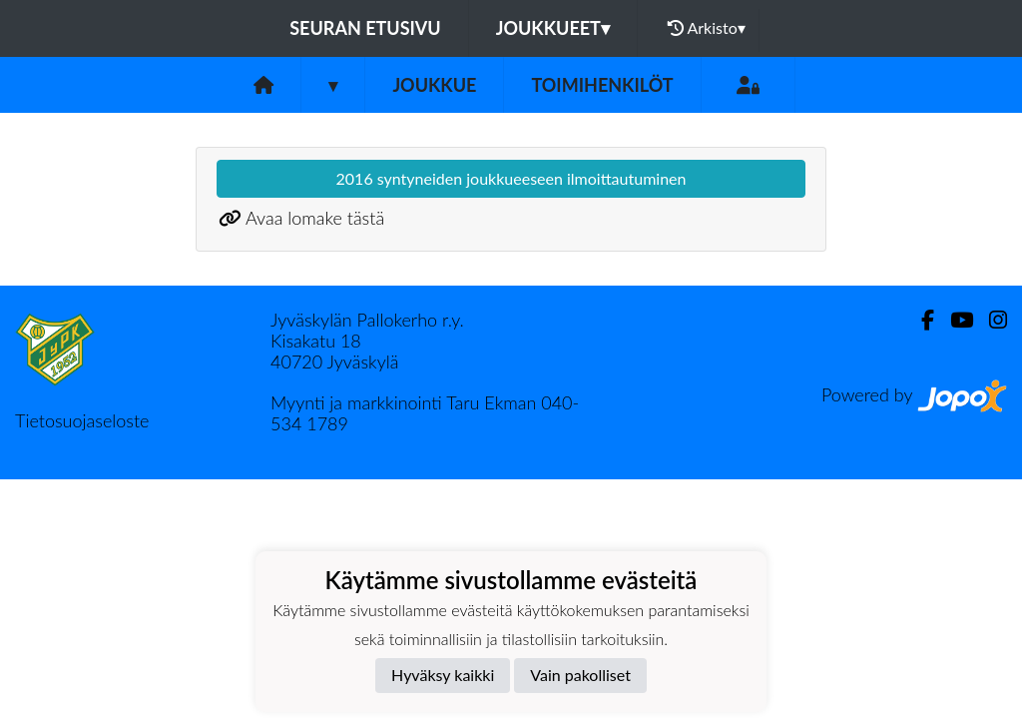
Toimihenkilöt (602, 85)
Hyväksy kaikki (442, 674)
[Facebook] (919, 320)
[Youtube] (953, 320)
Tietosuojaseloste (82, 420)
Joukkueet (553, 28)
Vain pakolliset (580, 674)
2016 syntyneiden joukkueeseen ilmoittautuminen (511, 178)
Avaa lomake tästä (315, 218)
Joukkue (434, 85)
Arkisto (707, 28)
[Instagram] (990, 320)
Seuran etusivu (365, 28)
